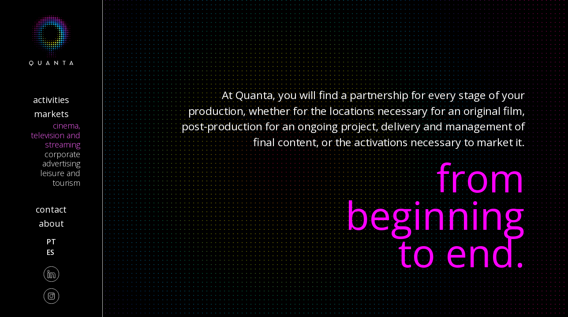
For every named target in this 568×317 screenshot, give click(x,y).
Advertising (61, 163)
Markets (51, 114)
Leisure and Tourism (60, 178)
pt (51, 242)
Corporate (62, 154)
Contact (51, 209)
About (51, 223)
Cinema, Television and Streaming (55, 135)
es (50, 252)
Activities (51, 100)
